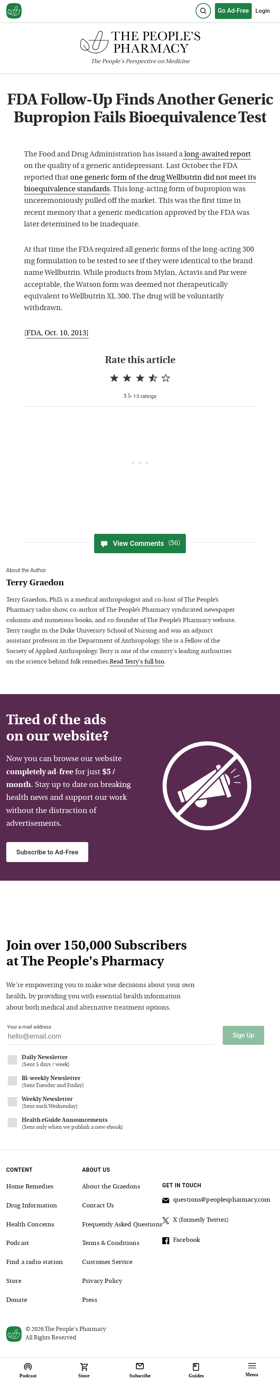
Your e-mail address (29, 1027)
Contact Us (98, 1206)
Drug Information (31, 1206)
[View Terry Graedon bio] (122, 583)
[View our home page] (14, 11)
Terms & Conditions (110, 1243)
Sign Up (243, 1035)
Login (263, 10)
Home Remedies (29, 1187)
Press (89, 1300)
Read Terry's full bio (137, 662)
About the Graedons (111, 1187)
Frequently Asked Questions (122, 1225)
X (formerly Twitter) (195, 1221)
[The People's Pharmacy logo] (140, 44)
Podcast (17, 1243)
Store (13, 1281)
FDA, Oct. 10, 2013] (57, 333)
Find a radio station (34, 1262)
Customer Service (107, 1262)
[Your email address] (111, 1038)
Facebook (181, 1241)
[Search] (203, 11)
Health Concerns (30, 1225)
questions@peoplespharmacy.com (216, 1201)
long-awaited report (217, 154)
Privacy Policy (102, 1281)
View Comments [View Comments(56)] (140, 543)
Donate (16, 1300)
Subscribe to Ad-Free (47, 852)
